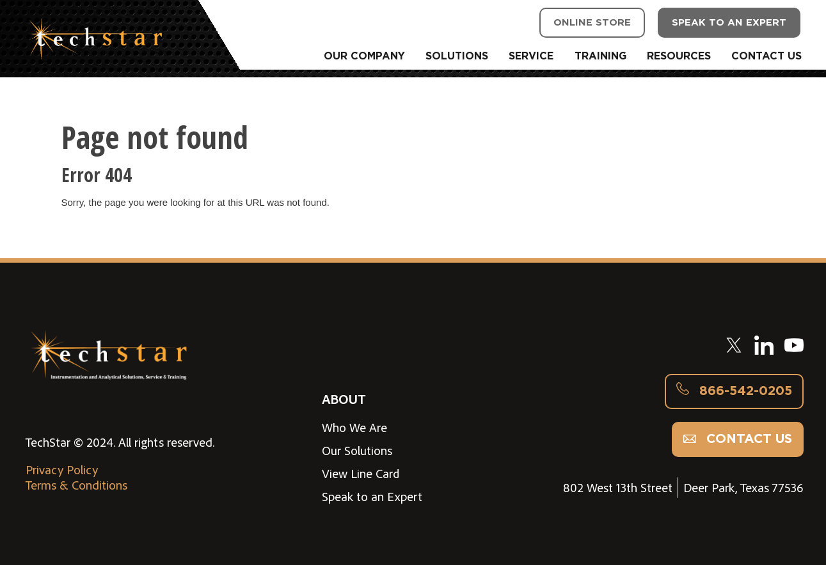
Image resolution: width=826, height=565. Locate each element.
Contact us (737, 439)
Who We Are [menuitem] (354, 427)
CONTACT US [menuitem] (766, 56)
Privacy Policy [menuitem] (62, 469)
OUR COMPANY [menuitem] (364, 56)
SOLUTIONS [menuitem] (456, 56)
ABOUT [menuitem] (343, 398)
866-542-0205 (734, 391)
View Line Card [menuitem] (361, 473)
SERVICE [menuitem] (531, 56)
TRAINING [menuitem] (600, 56)
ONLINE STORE (592, 22)
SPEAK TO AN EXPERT (729, 22)
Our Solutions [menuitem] (357, 450)
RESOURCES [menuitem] (679, 56)
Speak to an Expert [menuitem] (372, 496)
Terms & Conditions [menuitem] (76, 485)
